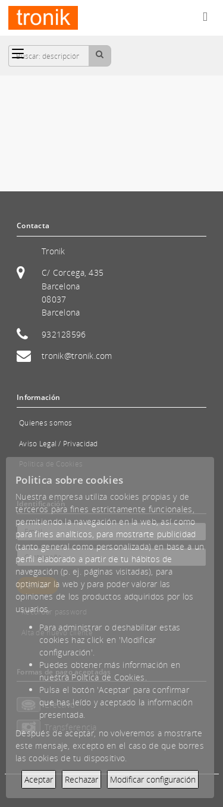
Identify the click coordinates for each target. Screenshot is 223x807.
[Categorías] (18, 53)
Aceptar (38, 779)
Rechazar (81, 779)
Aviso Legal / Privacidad (58, 444)
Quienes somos (46, 423)
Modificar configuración (153, 779)
